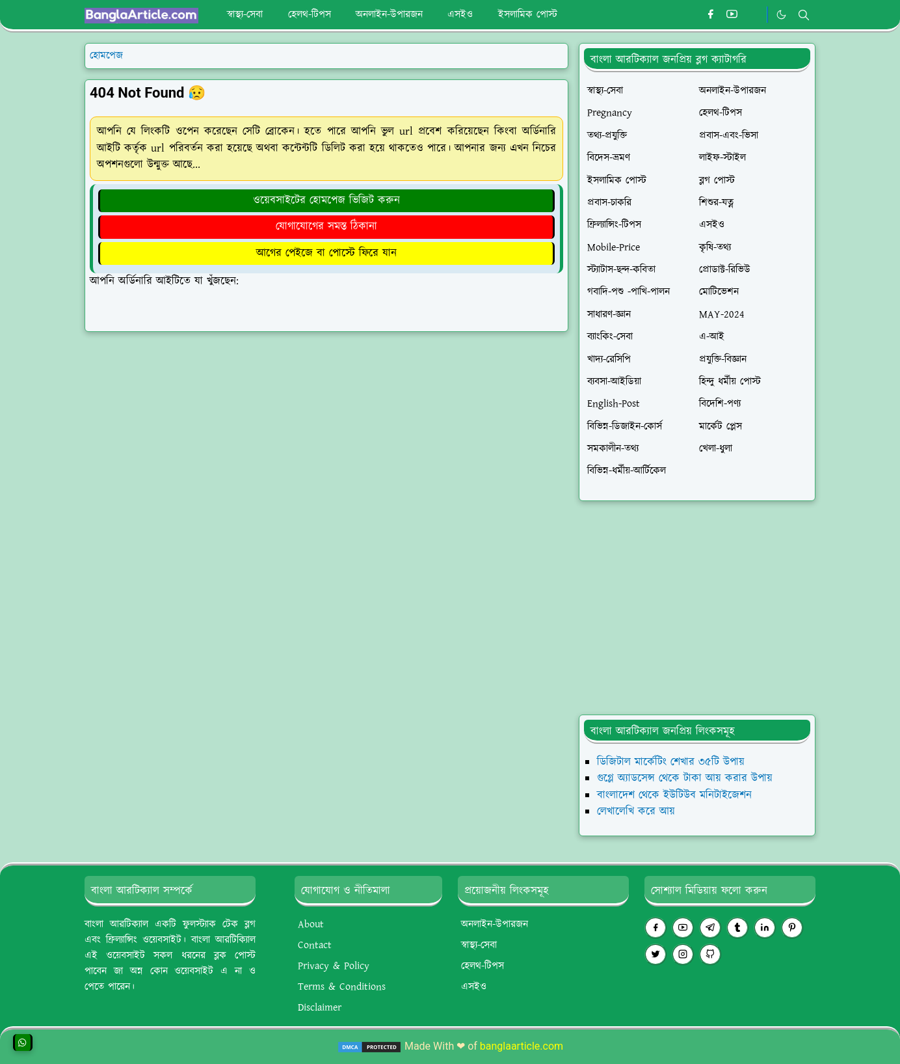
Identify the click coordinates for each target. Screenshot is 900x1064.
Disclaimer (319, 1007)
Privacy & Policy (333, 966)
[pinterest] (792, 927)
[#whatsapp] (753, 15)
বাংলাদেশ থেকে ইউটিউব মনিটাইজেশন (674, 795)
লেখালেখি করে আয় (636, 811)
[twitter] (655, 954)
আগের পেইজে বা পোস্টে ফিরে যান (326, 253)
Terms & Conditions (342, 986)
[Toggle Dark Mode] (781, 14)
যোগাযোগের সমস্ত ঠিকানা (326, 226)
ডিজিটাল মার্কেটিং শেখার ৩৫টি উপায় (671, 762)
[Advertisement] (697, 608)
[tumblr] (737, 927)
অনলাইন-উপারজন (494, 924)
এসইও (473, 986)
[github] (710, 954)
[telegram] (710, 927)
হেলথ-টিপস (482, 966)
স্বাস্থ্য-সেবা (479, 945)
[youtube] (732, 15)
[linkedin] (765, 927)
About (311, 924)
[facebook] (710, 15)
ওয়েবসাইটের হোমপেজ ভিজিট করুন (326, 200)
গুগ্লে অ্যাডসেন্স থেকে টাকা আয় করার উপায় (685, 778)
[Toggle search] (803, 15)
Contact (315, 945)
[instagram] (683, 954)
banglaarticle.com (521, 1046)
